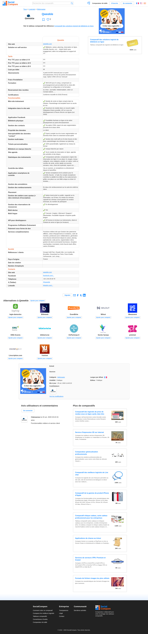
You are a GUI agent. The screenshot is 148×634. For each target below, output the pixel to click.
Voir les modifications (56, 396)
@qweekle (46, 282)
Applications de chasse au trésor (88, 538)
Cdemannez (35, 417)
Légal (61, 613)
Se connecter (127, 3)
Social (105, 607)
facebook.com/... (48, 275)
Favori (43, 19)
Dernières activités (80, 610)
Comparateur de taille (99, 3)
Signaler (67, 295)
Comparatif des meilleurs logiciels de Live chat (91, 474)
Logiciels (32, 9)
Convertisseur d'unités (40, 619)
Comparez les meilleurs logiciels (43, 613)
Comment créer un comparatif (43, 610)
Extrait (51, 366)
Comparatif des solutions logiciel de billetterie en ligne (74, 26)
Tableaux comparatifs (40, 616)
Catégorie (52, 377)
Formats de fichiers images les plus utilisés (92, 578)
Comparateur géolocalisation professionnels (86, 453)
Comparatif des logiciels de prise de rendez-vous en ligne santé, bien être (89, 413)
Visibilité (52, 380)
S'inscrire (114, 3)
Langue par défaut (96, 377)
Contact (61, 616)
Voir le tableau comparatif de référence (38, 26)
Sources (52, 371)
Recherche (72, 3)
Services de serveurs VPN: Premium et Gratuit (90, 559)
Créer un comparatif (88, 3)
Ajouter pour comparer (37, 300)
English (141, 3)
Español (145, 3)
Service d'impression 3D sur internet (89, 432)
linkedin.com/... (48, 285)
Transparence (63, 610)
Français (137, 3)
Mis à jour (52, 383)
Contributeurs (54, 386)
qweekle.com (47, 44)
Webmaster (41, 9)
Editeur (92, 380)
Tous (25, 9)
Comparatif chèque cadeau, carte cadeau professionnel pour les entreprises (91, 517)
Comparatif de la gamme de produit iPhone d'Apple (92, 494)
